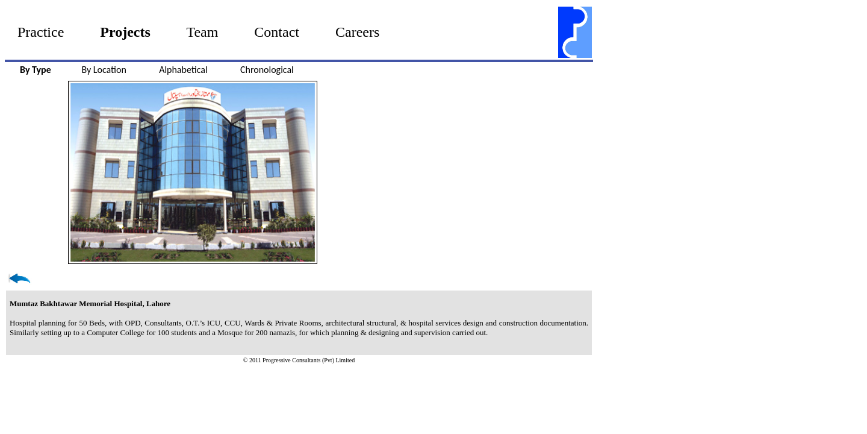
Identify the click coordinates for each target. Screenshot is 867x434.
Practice (40, 32)
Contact (276, 32)
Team (202, 32)
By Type (35, 69)
